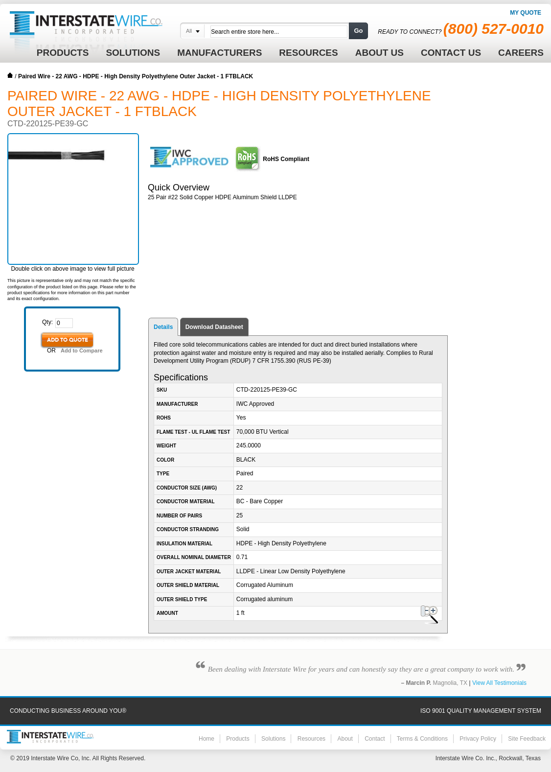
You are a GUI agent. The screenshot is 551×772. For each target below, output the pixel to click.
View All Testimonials (499, 682)
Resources (311, 738)
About (344, 738)
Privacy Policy (477, 738)
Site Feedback (527, 738)
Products (237, 738)
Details (163, 327)
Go (358, 30)
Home (10, 75)
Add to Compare (82, 350)
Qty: (47, 322)
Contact (375, 738)
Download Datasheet (214, 327)
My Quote (525, 12)
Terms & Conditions (422, 738)
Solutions (273, 738)
